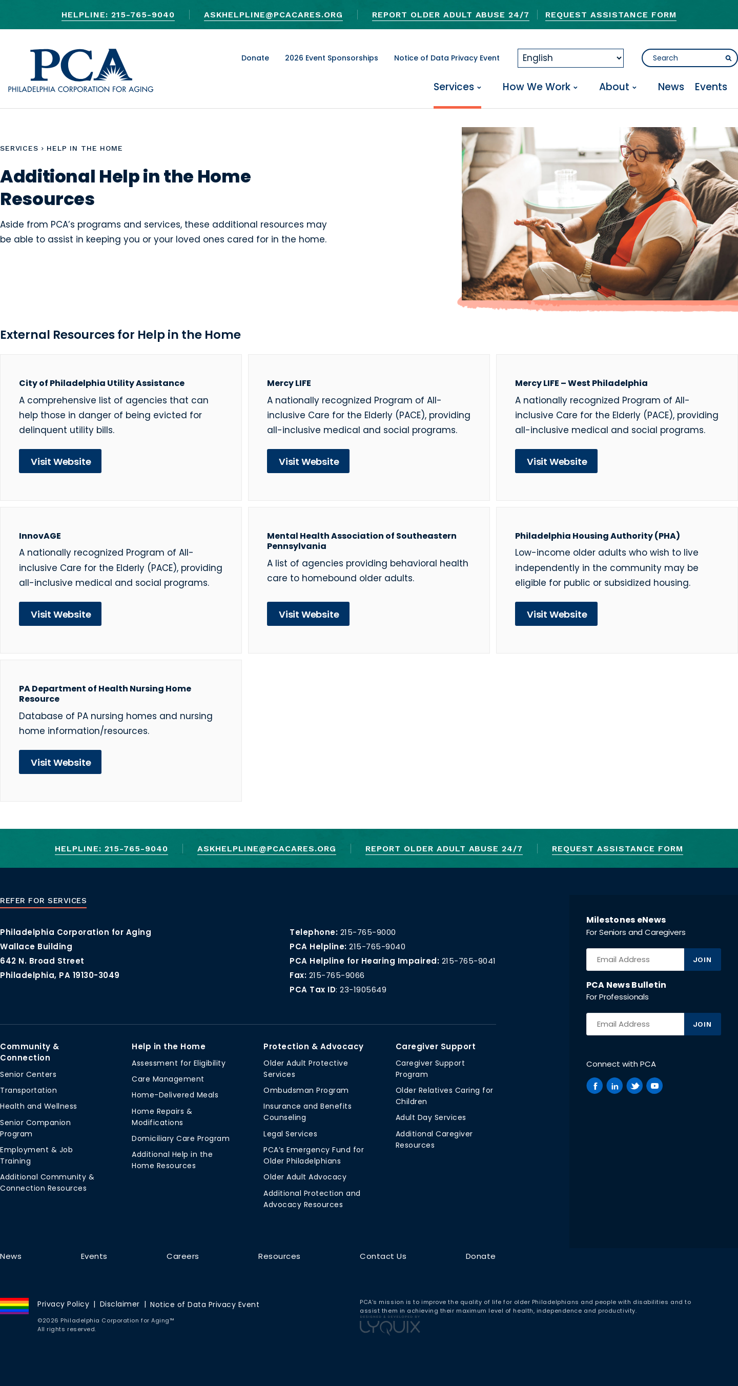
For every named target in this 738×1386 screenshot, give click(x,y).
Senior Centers (28, 1074)
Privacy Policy (63, 1304)
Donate (255, 58)
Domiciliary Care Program (181, 1138)
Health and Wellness (38, 1106)
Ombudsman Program (306, 1090)
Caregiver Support (436, 1046)
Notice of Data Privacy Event (447, 58)
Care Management (168, 1079)
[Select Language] (571, 58)
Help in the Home (169, 1046)
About (614, 87)
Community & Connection (29, 1052)
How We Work (536, 87)
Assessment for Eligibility (178, 1063)
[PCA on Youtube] (654, 1085)
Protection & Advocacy (313, 1046)
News (671, 87)
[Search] (690, 58)
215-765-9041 (469, 960)
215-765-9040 (377, 946)
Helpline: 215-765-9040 (117, 14)
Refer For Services (43, 900)
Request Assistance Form (610, 14)
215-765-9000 (368, 932)
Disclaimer (120, 1304)
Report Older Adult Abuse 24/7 (450, 14)
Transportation (28, 1090)
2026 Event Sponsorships (331, 58)
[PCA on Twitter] (634, 1085)
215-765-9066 (337, 975)
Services (454, 87)
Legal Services (290, 1134)
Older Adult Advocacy (304, 1177)
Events (711, 87)
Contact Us (383, 1256)
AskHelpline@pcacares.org (273, 14)
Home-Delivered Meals (175, 1095)
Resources (279, 1256)
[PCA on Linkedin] (614, 1085)
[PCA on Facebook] (594, 1085)
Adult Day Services (431, 1117)
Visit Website (61, 461)
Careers (183, 1256)
